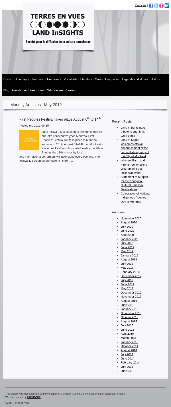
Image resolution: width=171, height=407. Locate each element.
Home (7, 79)
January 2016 (129, 309)
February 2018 (130, 272)
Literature (86, 79)
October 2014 (129, 346)
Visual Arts (70, 79)
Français (141, 5)
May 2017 (127, 288)
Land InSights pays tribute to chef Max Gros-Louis (133, 131)
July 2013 (127, 366)
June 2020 (127, 230)
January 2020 (129, 239)
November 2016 (131, 296)
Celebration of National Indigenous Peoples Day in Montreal (135, 197)
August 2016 (129, 300)
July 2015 (127, 325)
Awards (16, 90)
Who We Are (55, 90)
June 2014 (127, 358)
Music (98, 79)
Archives (29, 90)
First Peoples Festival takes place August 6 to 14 (60, 119)
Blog (6, 90)
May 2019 (127, 251)
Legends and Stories (135, 79)
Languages (112, 79)
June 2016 (127, 305)
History (155, 79)
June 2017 (127, 284)
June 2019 (127, 247)
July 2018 (127, 263)
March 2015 (128, 337)
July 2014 (127, 354)
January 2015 (129, 342)
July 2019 (127, 243)
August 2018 (129, 259)
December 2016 (131, 292)
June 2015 (127, 329)
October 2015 (129, 317)
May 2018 (127, 267)
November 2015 (131, 313)
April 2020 (127, 234)
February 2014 (130, 362)
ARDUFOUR (34, 397)
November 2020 (131, 218)
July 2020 (127, 226)
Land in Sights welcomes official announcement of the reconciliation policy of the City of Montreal (135, 148)
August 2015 (129, 321)
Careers (70, 90)
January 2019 (129, 255)
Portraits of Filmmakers (46, 79)
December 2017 (131, 276)
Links (41, 90)
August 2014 (129, 350)
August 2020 (129, 222)
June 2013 (127, 371)
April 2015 (127, 333)
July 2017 (127, 280)
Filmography (22, 79)
